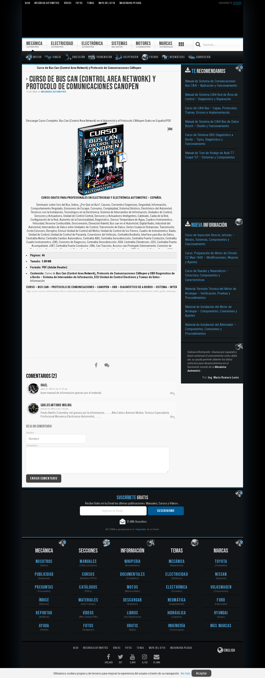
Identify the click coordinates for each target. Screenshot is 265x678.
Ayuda (44, 626)
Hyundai (221, 613)
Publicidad (44, 574)
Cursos (88, 574)
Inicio (28, 68)
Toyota (221, 561)
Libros (132, 613)
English (226, 650)
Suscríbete (230, 3)
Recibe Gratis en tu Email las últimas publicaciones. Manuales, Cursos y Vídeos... (132, 503)
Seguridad (140, 529)
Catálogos (88, 587)
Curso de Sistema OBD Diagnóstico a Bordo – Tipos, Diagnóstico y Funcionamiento (209, 139)
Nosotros (44, 561)
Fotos (88, 626)
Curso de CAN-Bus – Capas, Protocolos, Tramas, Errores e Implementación (211, 110)
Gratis (132, 626)
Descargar (132, 600)
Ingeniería (177, 626)
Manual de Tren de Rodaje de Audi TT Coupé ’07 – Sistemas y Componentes (210, 155)
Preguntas (44, 587)
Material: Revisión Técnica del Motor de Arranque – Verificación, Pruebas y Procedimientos (210, 293)
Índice (44, 600)
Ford (221, 600)
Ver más (185, 673)
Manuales (88, 561)
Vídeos (88, 613)
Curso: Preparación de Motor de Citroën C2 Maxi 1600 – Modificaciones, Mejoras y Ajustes (211, 257)
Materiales (88, 600)
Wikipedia (132, 561)
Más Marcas (220, 626)
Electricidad (176, 574)
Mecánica (177, 561)
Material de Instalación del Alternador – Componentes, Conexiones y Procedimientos (210, 329)
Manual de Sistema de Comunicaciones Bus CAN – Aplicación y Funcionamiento (211, 83)
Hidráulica (176, 613)
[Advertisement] (101, 105)
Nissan (221, 574)
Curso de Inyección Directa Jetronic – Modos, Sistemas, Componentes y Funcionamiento (210, 239)
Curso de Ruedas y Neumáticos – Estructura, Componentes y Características (206, 275)
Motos (132, 587)
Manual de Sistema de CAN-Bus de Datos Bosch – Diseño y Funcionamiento (212, 124)
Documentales (132, 574)
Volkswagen (221, 587)
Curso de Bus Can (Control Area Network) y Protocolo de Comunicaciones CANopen (91, 83)
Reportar (44, 613)
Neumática (177, 600)
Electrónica (176, 587)
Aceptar (201, 673)
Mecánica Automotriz (53, 91)
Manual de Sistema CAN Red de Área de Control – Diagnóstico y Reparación (211, 97)
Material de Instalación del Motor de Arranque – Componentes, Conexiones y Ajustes (211, 311)
